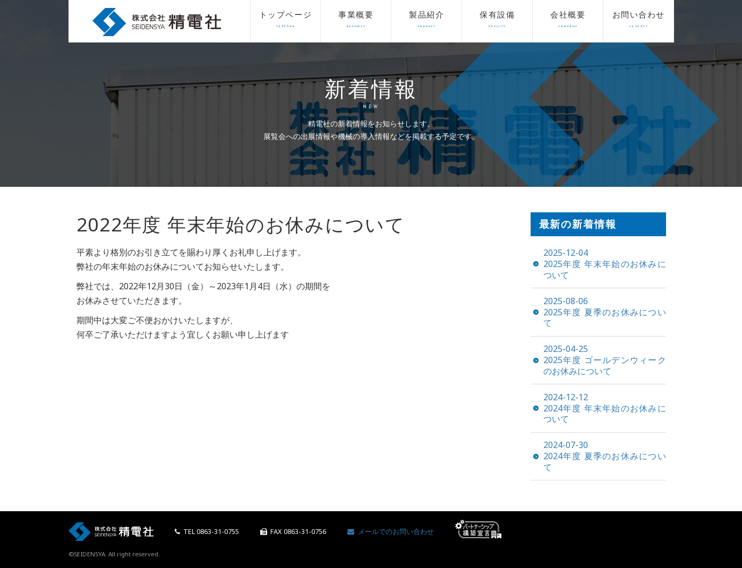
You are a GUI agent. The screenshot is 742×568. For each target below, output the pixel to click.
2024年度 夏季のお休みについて (604, 456)
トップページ (286, 22)
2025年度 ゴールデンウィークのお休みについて (604, 360)
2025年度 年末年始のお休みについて (604, 264)
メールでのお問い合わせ (390, 531)
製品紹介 (426, 22)
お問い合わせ (638, 22)
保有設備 (497, 22)
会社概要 (568, 22)
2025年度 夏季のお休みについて (604, 312)
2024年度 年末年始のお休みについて (604, 408)
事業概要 (356, 22)
